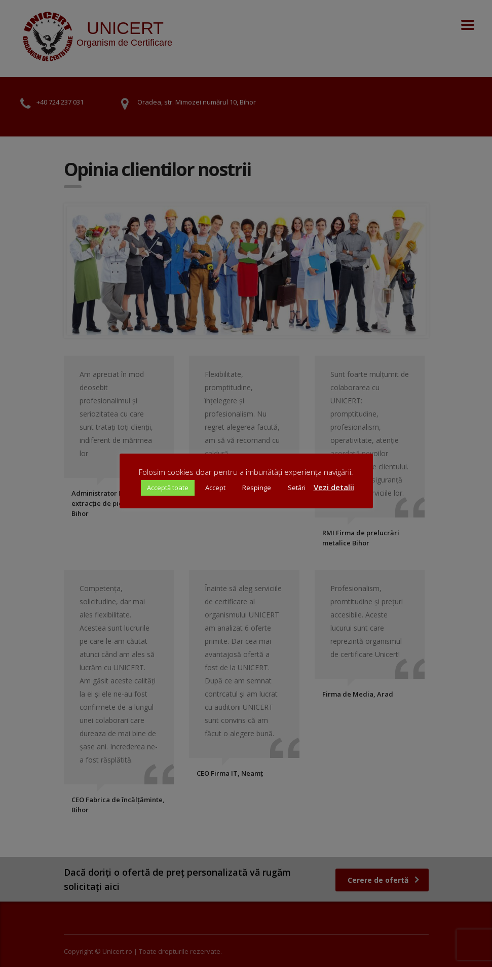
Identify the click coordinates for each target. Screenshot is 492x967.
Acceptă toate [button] (167, 487)
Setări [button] (297, 487)
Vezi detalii (334, 487)
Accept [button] (215, 487)
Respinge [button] (256, 487)
